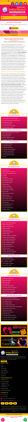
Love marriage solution (6, 301)
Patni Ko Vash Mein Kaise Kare (7, 246)
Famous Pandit (4, 191)
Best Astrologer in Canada (6, 180)
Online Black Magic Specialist (7, 285)
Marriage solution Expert (6, 310)
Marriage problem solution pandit (8, 308)
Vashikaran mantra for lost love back (8, 235)
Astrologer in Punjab (5, 209)
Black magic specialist (6, 280)
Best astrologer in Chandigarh (7, 259)
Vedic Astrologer (5, 202)
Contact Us (3, 375)
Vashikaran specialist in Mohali (7, 253)
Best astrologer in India (6, 198)
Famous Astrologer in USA (7, 258)
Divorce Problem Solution (6, 182)
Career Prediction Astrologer (7, 189)
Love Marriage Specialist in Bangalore (9, 297)
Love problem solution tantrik (7, 152)
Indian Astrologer (4, 372)
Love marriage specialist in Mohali (8, 315)
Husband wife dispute (6, 135)
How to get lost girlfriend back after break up (10, 120)
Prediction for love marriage (7, 311)
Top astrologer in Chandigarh (7, 263)
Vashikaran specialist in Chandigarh (8, 251)
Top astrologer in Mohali (6, 265)
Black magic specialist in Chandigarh (9, 287)
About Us (3, 366)
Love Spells (4, 175)
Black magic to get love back (7, 278)
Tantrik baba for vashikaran (7, 231)
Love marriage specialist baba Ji (8, 304)
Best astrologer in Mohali (6, 261)
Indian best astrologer (6, 186)
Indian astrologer (5, 184)
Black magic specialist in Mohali (8, 289)
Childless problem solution (7, 187)
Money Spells (4, 177)
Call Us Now (13, 28)
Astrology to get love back (6, 196)
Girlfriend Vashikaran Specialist (7, 240)
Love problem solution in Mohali (8, 319)
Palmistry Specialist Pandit (7, 178)
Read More (4, 361)
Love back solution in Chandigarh (8, 125)
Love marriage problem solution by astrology (10, 299)
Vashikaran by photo (5, 248)
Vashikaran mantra (5, 230)
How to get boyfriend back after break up (9, 118)
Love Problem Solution (6, 145)
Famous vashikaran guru (6, 244)
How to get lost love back (14, 39)
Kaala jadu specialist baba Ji (7, 139)
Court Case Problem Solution (7, 207)
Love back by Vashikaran (6, 124)
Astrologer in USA (5, 169)
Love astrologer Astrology (6, 143)
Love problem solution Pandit (7, 151)
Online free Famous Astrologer (7, 200)
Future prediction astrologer (7, 193)
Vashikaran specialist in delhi (7, 249)
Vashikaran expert (5, 233)
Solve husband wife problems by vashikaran (10, 132)
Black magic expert (5, 282)
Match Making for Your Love (7, 204)
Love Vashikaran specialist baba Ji (8, 239)
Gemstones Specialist (6, 205)
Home (2, 364)
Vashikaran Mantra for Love (7, 224)
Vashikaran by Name (5, 228)
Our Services (3, 368)
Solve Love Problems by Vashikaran (8, 222)
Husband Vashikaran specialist (7, 137)
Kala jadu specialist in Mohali (7, 293)
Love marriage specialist (6, 302)
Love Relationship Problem (7, 147)
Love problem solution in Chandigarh (9, 317)
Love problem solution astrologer (8, 149)
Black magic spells (5, 284)
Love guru (3, 156)
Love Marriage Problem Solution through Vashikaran (11, 306)
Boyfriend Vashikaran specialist (8, 242)
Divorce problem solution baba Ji (8, 171)
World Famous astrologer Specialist (8, 173)
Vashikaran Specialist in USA (7, 226)
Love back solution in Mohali (7, 127)
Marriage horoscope (5, 313)
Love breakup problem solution (7, 154)
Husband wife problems (6, 134)
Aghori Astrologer (5, 195)
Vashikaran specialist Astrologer (8, 237)
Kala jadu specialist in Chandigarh (8, 291)
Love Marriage (4, 370)
